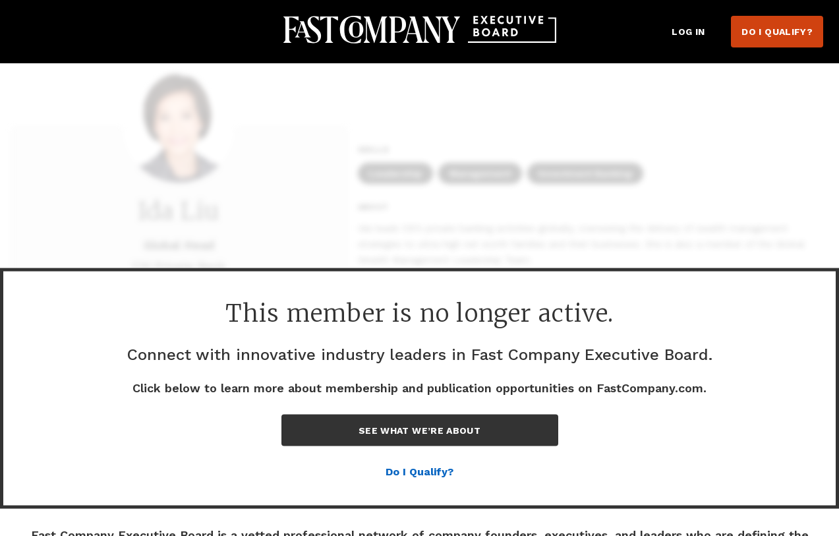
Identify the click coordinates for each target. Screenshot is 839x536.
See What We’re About (419, 430)
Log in (688, 31)
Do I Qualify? (777, 31)
